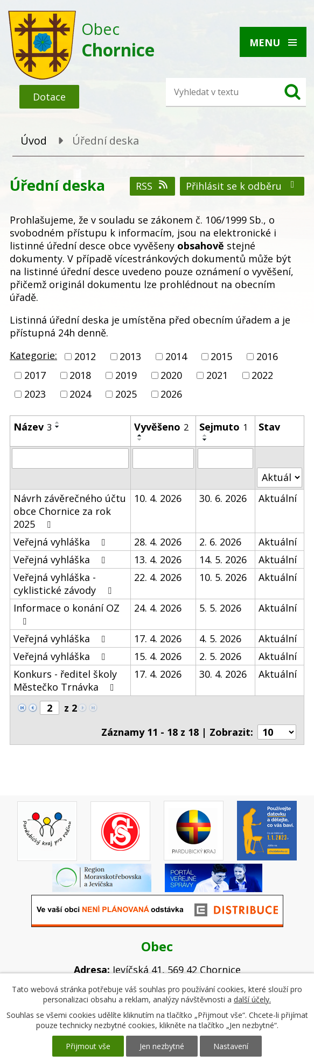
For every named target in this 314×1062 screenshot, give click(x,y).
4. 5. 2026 (220, 638)
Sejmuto (223, 426)
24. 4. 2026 (158, 607)
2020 (171, 375)
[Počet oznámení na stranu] (276, 732)
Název (32, 426)
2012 (85, 356)
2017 (35, 375)
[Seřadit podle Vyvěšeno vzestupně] (140, 435)
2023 (35, 394)
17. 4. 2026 (158, 638)
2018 (80, 375)
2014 (176, 356)
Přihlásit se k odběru (242, 186)
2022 (262, 375)
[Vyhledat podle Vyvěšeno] (163, 458)
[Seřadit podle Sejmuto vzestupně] (205, 435)
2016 (267, 356)
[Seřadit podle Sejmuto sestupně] (205, 439)
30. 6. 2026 (223, 498)
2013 (130, 356)
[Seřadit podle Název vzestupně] (58, 422)
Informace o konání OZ (66, 613)
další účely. (252, 999)
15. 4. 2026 (158, 656)
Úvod (33, 140)
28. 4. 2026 (158, 541)
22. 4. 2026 (158, 577)
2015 (221, 356)
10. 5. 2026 (223, 577)
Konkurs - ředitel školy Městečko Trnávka (65, 680)
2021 (217, 375)
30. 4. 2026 (223, 674)
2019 (126, 375)
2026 (171, 394)
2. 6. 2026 (220, 541)
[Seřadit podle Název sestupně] (58, 427)
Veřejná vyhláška (61, 541)
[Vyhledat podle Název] (70, 458)
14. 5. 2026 (223, 559)
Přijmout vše (88, 1046)
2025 (126, 394)
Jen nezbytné (161, 1046)
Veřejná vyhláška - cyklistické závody (64, 584)
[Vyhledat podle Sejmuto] (225, 458)
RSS (153, 186)
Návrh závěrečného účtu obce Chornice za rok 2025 (69, 511)
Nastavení (230, 1046)
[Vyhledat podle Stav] (279, 477)
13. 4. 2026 (158, 559)
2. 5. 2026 (220, 656)
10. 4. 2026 (158, 498)
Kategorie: (33, 355)
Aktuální (278, 498)
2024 (80, 394)
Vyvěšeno (161, 426)
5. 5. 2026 (220, 607)
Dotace (49, 96)
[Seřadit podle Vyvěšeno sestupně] (140, 439)
